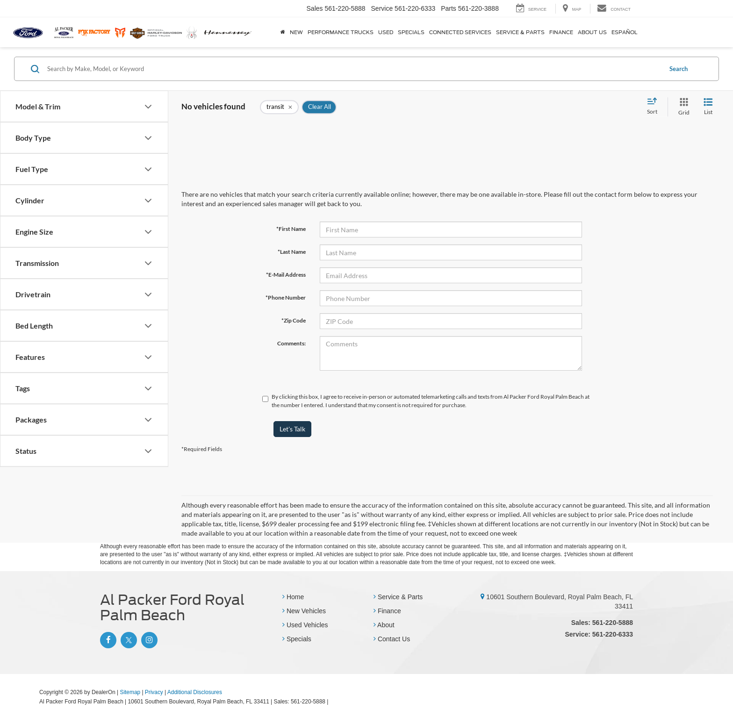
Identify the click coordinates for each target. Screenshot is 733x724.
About (384, 625)
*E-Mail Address (286, 274)
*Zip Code (293, 320)
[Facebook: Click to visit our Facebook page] (107, 640)
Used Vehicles (305, 625)
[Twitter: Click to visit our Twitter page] (127, 640)
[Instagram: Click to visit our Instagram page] (148, 640)
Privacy (154, 692)
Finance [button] (561, 32)
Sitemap (130, 692)
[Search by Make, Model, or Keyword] (353, 68)
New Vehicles (304, 611)
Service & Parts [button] (520, 32)
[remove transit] (279, 107)
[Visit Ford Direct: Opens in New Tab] (332, 701)
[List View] (708, 106)
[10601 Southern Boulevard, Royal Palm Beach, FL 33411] (482, 597)
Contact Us (392, 639)
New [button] (296, 32)
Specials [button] (411, 32)
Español (624, 32)
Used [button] (385, 32)
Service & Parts (398, 597)
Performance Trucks (341, 32)
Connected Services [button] (460, 32)
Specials (296, 639)
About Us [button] (592, 32)
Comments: (291, 343)
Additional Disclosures (194, 692)
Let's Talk (292, 429)
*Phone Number (286, 297)
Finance (387, 611)
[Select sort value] (655, 106)
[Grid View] (682, 106)
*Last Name (292, 251)
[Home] (282, 32)
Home (293, 597)
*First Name (291, 228)
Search (678, 68)
